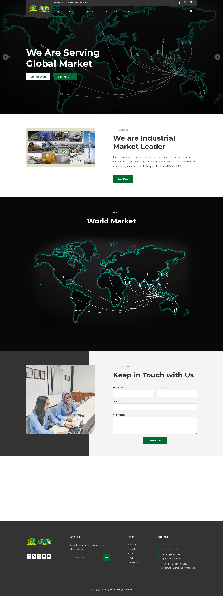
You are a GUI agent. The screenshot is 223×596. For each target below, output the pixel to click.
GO (106, 557)
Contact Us (129, 11)
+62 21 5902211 (168, 545)
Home (60, 11)
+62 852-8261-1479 (170, 549)
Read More (122, 179)
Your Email (118, 401)
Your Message (119, 414)
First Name (118, 387)
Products (88, 11)
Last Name (162, 387)
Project (103, 11)
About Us (73, 11)
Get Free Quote (38, 76)
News (115, 11)
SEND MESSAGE (155, 440)
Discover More (65, 76)
